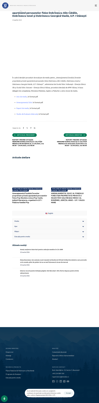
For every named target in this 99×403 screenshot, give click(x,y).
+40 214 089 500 (58, 373)
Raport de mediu (22, 108)
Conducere (9, 359)
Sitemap (8, 355)
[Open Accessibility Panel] (4, 398)
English (49, 213)
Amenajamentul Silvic (24, 102)
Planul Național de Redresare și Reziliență (20, 371)
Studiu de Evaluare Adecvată (27, 114)
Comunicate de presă (59, 352)
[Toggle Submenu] (83, 221)
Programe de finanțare (13, 374)
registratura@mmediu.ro (60, 377)
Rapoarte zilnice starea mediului (63, 355)
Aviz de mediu (21, 97)
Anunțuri (55, 359)
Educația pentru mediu (13, 378)
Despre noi (9, 352)
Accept (68, 393)
